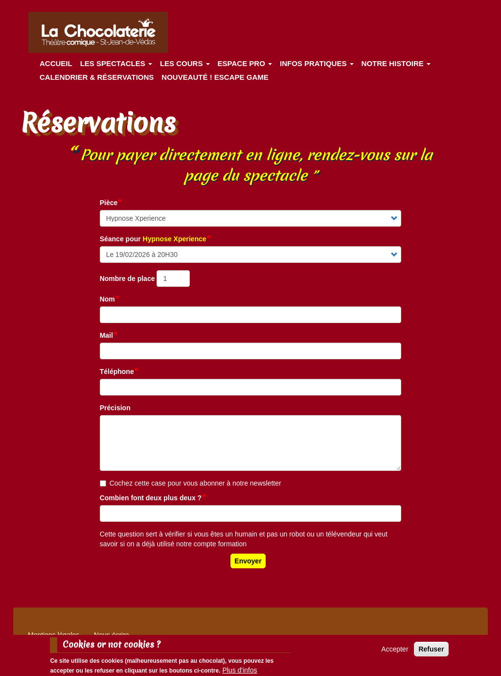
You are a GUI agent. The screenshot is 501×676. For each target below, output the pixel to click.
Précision (115, 408)
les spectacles (116, 63)
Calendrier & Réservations (97, 77)
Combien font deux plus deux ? (151, 498)
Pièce (109, 203)
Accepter (394, 652)
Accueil (56, 63)
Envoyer (247, 561)
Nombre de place (127, 278)
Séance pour (153, 239)
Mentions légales (53, 635)
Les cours (185, 63)
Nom (107, 299)
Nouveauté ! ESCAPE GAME (214, 77)
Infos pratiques (317, 63)
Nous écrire (111, 635)
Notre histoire (396, 63)
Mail (106, 335)
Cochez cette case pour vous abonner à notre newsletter (190, 483)
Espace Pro (245, 63)
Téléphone (117, 371)
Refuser (431, 652)
